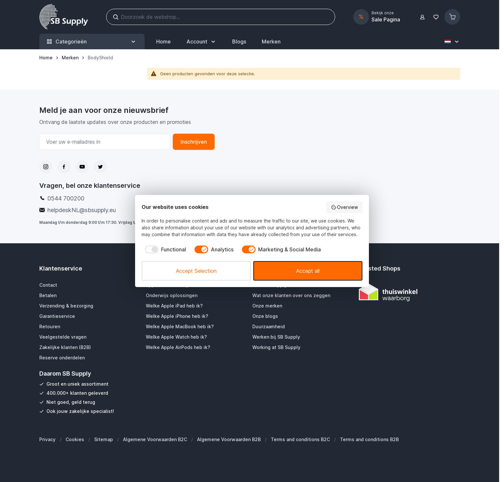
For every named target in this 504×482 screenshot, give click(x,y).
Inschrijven (194, 142)
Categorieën (92, 41)
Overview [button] (344, 207)
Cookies (75, 439)
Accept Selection (196, 271)
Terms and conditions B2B (369, 439)
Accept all (308, 271)
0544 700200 (65, 198)
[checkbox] (164, 249)
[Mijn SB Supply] (201, 41)
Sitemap (103, 439)
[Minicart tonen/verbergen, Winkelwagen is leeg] (452, 17)
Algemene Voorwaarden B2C (155, 439)
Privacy (47, 439)
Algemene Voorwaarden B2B (229, 439)
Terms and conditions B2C (300, 439)
